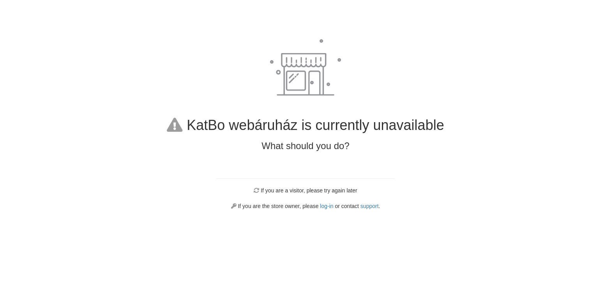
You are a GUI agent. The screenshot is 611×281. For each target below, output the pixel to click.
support (369, 206)
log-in (326, 206)
